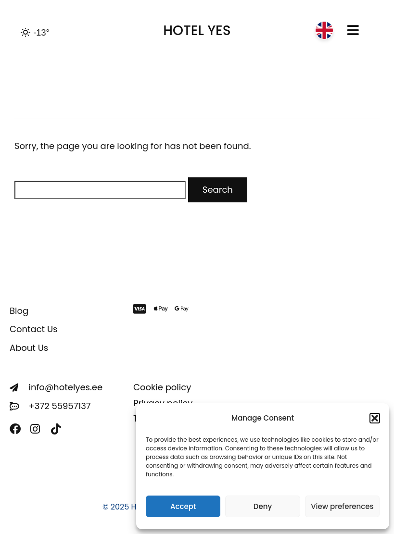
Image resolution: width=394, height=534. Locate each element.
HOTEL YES (196, 30)
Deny (263, 506)
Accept (183, 506)
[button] (375, 418)
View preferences (342, 506)
